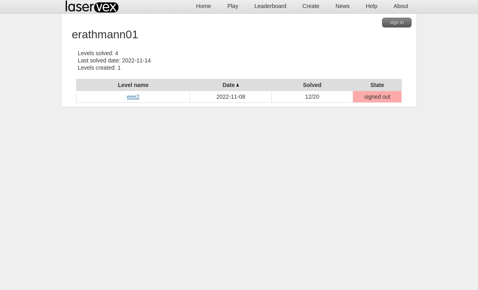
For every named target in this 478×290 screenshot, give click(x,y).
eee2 (133, 96)
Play (232, 6)
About (400, 6)
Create (311, 6)
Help (372, 6)
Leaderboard (270, 6)
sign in (397, 22)
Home (203, 6)
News (343, 6)
